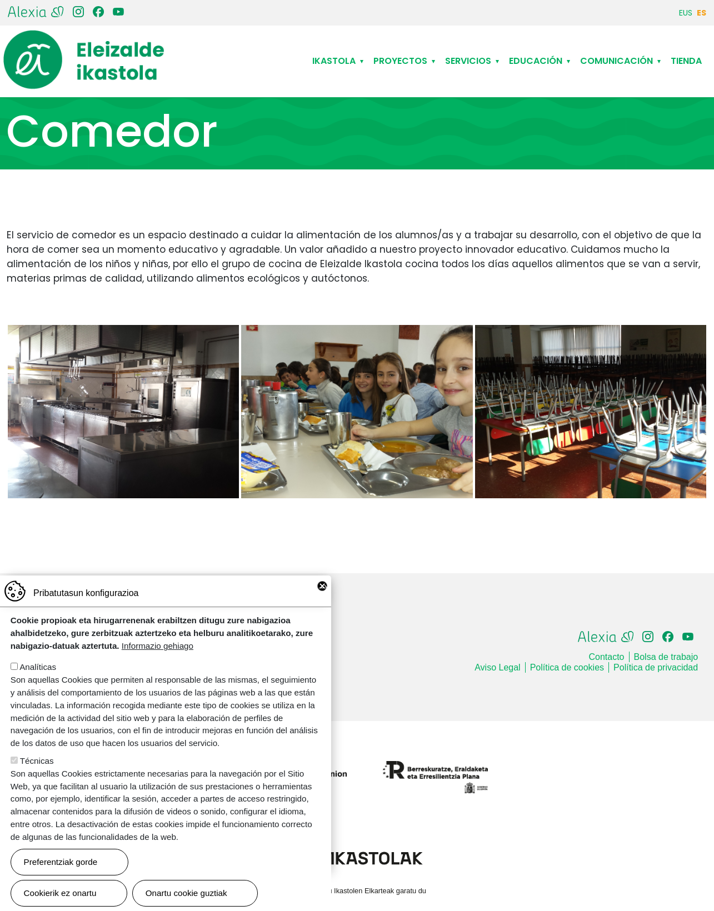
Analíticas (37, 680)
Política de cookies (567, 667)
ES (701, 12)
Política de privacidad (655, 667)
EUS (685, 12)
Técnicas (37, 774)
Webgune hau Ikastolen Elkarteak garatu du (357, 891)
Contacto (606, 657)
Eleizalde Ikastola (83, 39)
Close (322, 599)
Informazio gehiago (157, 659)
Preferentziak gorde (61, 875)
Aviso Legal (497, 667)
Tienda (686, 60)
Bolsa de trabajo (666, 657)
